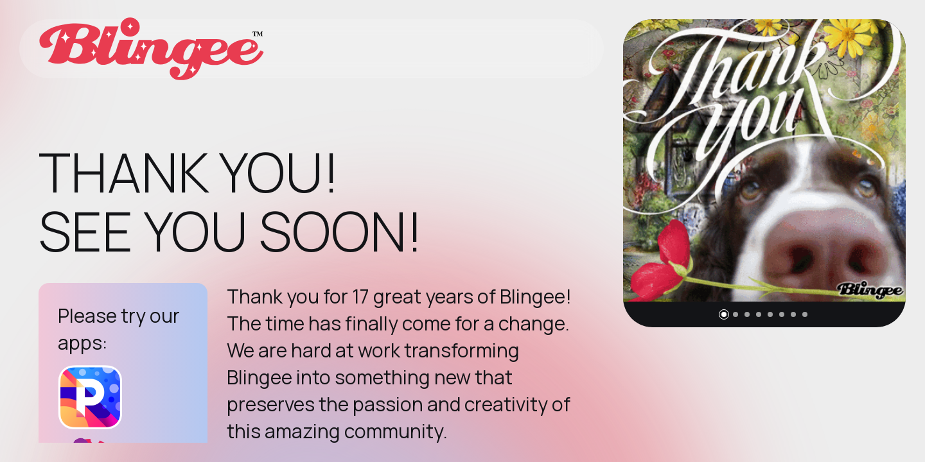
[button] (724, 314)
